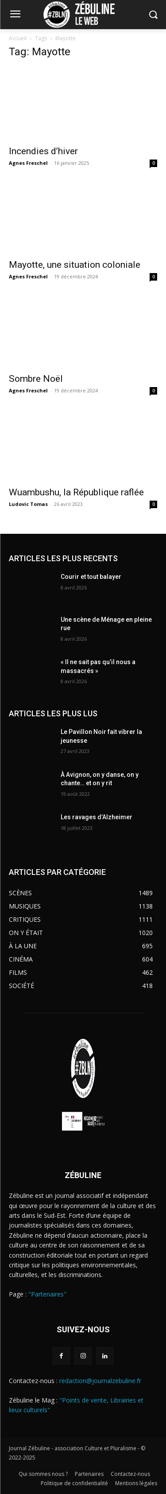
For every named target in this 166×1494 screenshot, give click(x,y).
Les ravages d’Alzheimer (96, 817)
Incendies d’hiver (43, 151)
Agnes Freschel (28, 163)
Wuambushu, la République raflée (76, 492)
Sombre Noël (36, 378)
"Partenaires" (47, 1294)
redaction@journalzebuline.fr (100, 1380)
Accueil (18, 38)
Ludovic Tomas (28, 504)
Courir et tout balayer (91, 576)
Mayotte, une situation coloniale (74, 264)
